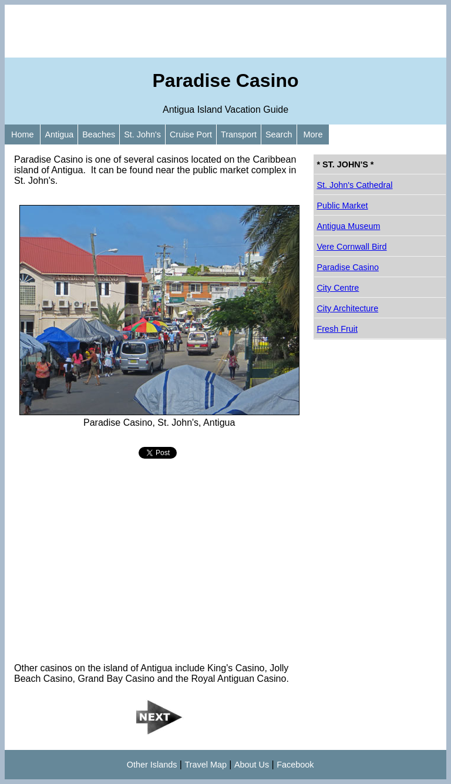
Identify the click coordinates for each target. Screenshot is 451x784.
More (313, 134)
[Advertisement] (225, 31)
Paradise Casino (348, 267)
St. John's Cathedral (354, 185)
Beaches (98, 134)
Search (278, 134)
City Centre (338, 287)
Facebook (295, 764)
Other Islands (152, 764)
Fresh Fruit (337, 329)
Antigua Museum (348, 226)
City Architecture (347, 308)
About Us (251, 764)
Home (22, 134)
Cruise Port (191, 134)
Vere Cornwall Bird (351, 246)
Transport (239, 134)
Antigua (59, 134)
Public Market (342, 205)
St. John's (142, 134)
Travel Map (205, 764)
